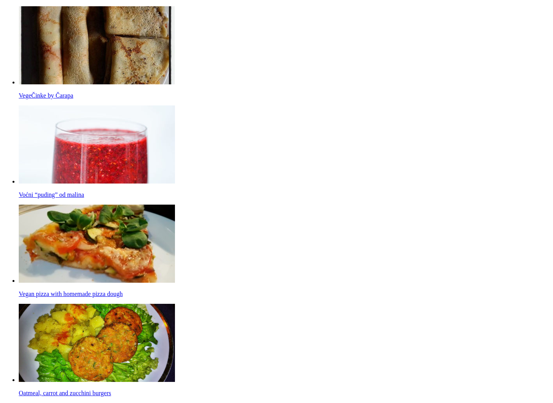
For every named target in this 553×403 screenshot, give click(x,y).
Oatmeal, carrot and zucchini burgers (65, 393)
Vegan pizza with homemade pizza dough (71, 294)
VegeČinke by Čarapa (46, 95)
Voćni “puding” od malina (51, 194)
